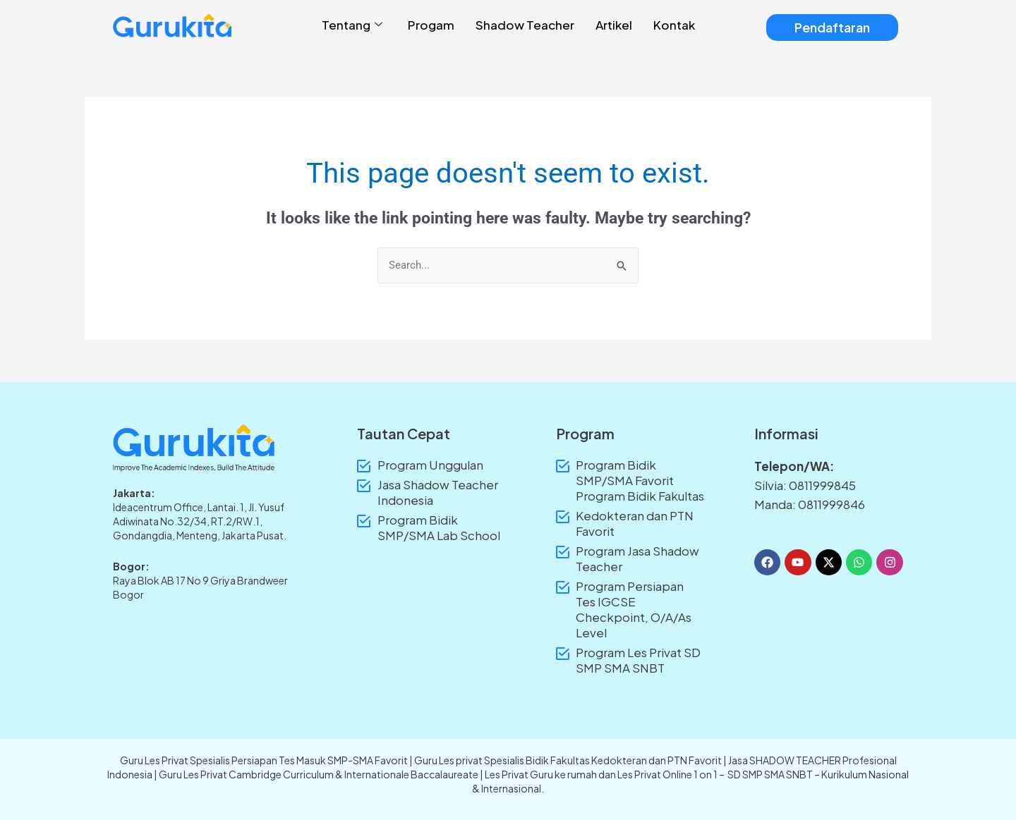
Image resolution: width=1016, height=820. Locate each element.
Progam (431, 24)
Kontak (674, 24)
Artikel (613, 24)
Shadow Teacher (525, 24)
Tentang (352, 25)
